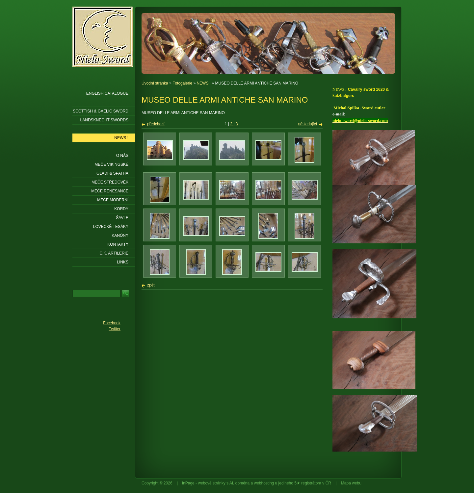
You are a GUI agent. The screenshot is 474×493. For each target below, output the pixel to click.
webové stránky (211, 483)
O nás (122, 155)
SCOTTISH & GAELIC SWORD (100, 111)
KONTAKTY (117, 244)
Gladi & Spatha (112, 173)
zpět (151, 285)
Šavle (122, 217)
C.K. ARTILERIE (113, 253)
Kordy (121, 209)
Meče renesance (109, 191)
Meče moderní (112, 200)
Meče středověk (110, 182)
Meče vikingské (111, 164)
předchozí (156, 124)
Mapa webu (351, 483)
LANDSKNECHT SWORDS (104, 120)
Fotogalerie (182, 83)
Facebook (111, 323)
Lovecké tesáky (110, 226)
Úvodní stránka (155, 83)
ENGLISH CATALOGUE (107, 93)
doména (242, 483)
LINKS (122, 262)
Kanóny (120, 235)
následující (307, 124)
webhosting (264, 483)
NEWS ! (204, 83)
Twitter (114, 329)
